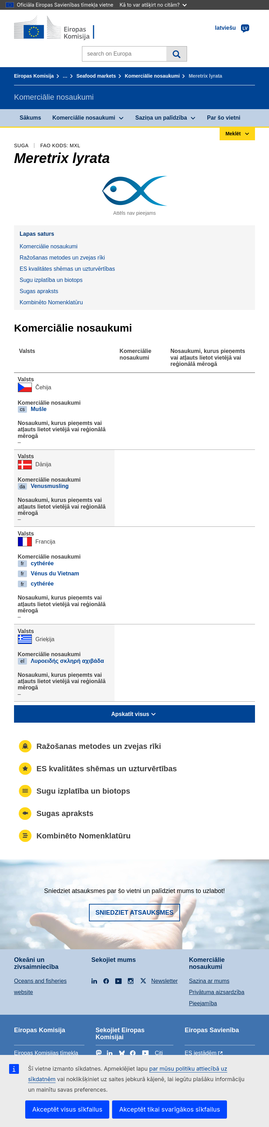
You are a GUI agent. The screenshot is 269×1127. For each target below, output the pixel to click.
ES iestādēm (200, 1053)
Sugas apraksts (39, 291)
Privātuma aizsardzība (216, 992)
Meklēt (176, 54)
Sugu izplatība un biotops (51, 280)
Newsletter (164, 981)
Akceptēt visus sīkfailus (67, 1109)
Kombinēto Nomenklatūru (51, 302)
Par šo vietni (223, 118)
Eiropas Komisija (34, 76)
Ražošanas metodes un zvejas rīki (62, 258)
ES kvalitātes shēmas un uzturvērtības (67, 269)
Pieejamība (203, 1003)
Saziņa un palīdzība (161, 118)
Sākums (30, 118)
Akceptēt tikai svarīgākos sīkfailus (169, 1109)
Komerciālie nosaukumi (152, 76)
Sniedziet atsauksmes (134, 912)
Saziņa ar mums (209, 981)
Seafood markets (96, 76)
